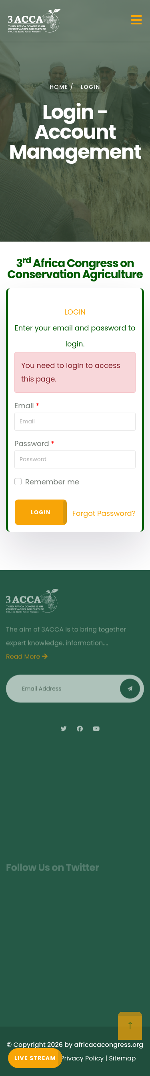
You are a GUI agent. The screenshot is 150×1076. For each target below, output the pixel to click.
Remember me (52, 482)
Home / (62, 87)
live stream (35, 1058)
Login (41, 512)
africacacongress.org (109, 1044)
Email (24, 406)
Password (31, 443)
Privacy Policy (82, 1058)
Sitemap (122, 1058)
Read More (27, 658)
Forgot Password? (104, 513)
